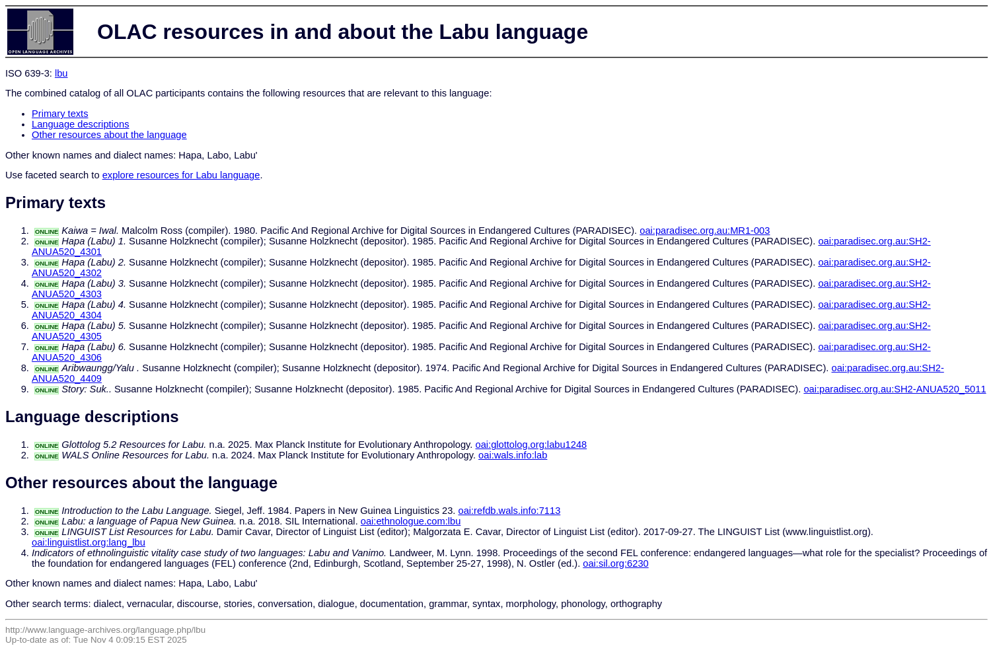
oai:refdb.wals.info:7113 (509, 510)
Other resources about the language (109, 134)
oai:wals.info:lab (512, 455)
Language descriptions (80, 124)
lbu (61, 73)
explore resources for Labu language (181, 175)
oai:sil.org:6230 (615, 563)
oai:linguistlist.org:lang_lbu (88, 542)
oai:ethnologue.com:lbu (411, 521)
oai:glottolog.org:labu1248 (531, 444)
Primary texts (60, 113)
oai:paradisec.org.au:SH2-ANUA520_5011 (894, 389)
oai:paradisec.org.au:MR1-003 (705, 230)
